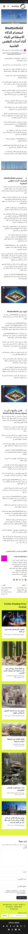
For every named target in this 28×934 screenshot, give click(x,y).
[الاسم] (14, 872)
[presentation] (14, 618)
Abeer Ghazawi (17, 634)
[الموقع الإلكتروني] (14, 886)
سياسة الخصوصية (7, 904)
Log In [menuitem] (25, 1)
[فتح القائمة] (4, 6)
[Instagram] (20, 926)
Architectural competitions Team (13, 675)
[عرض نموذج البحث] (8, 6)
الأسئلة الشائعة (18, 906)
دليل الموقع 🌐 (14, 908)
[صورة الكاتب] (25, 50)
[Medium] (15, 929)
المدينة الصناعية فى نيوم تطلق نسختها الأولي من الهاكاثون (21, 588)
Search (5, 915)
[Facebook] (8, 929)
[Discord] (7, 926)
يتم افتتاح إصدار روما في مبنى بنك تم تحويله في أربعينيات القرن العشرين (14, 671)
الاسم (24, 872)
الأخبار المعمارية (10, 551)
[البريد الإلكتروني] (14, 879)
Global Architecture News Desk (14, 792)
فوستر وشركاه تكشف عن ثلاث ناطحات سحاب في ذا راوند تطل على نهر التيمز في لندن (14, 820)
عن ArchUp (22, 904)
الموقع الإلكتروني (21, 886)
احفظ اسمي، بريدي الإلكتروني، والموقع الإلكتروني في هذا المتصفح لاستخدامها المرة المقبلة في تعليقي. (14, 892)
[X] (24, 926)
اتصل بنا (15, 904)
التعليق (24, 847)
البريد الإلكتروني (21, 879)
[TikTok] (12, 929)
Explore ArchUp (22, 913)
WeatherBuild (19, 126)
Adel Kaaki (18, 825)
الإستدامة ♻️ (9, 906)
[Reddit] (13, 926)
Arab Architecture (16, 50)
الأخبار (21, 53)
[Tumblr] (10, 926)
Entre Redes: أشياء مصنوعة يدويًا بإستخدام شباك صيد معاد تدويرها (7, 589)
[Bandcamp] (3, 926)
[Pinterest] (19, 929)
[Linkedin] (17, 926)
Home (24, 53)
